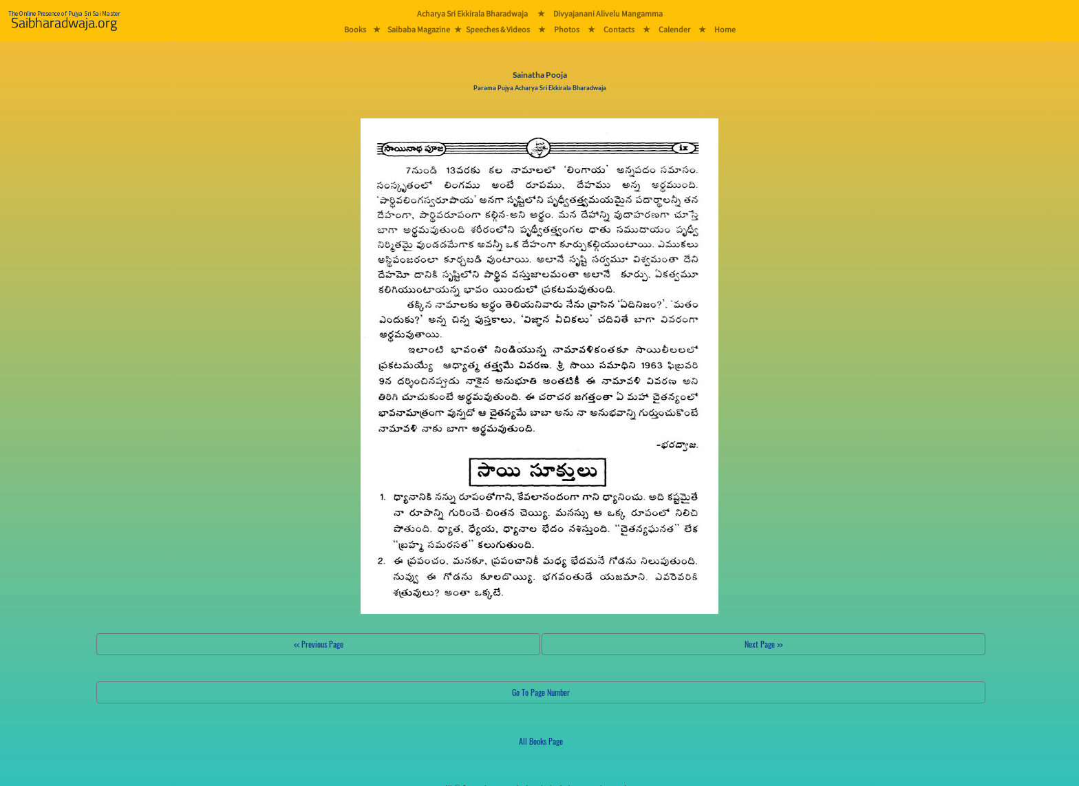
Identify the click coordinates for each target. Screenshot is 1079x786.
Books (355, 29)
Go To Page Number (541, 692)
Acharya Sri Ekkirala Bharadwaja (472, 13)
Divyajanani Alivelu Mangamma (608, 13)
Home (725, 29)
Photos (566, 29)
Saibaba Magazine (418, 29)
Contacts (618, 29)
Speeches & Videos (498, 29)
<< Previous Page (318, 644)
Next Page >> (763, 644)
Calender (674, 29)
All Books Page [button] (541, 741)
